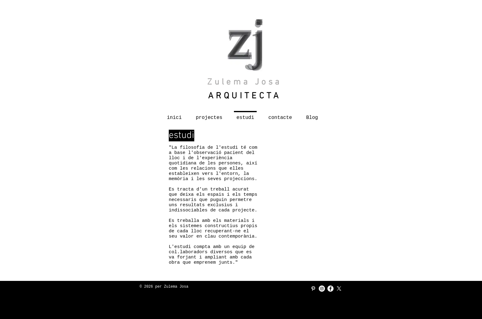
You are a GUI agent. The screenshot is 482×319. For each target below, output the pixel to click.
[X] (339, 289)
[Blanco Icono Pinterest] (313, 289)
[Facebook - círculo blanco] (330, 289)
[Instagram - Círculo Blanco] (322, 289)
